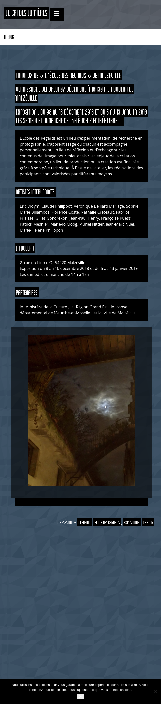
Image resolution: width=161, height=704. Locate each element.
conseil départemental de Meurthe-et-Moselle (74, 310)
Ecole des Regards (107, 522)
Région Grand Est (91, 307)
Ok (81, 696)
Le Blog (9, 37)
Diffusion (84, 522)
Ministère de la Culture (46, 307)
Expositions (131, 522)
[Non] (154, 691)
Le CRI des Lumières (27, 12)
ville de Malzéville (120, 313)
